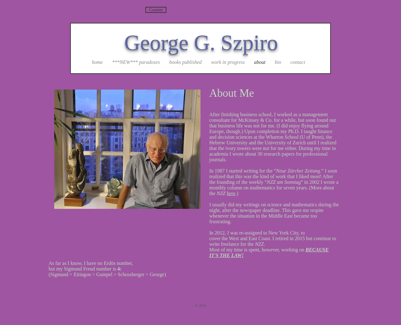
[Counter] (155, 10)
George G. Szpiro (201, 43)
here (231, 193)
